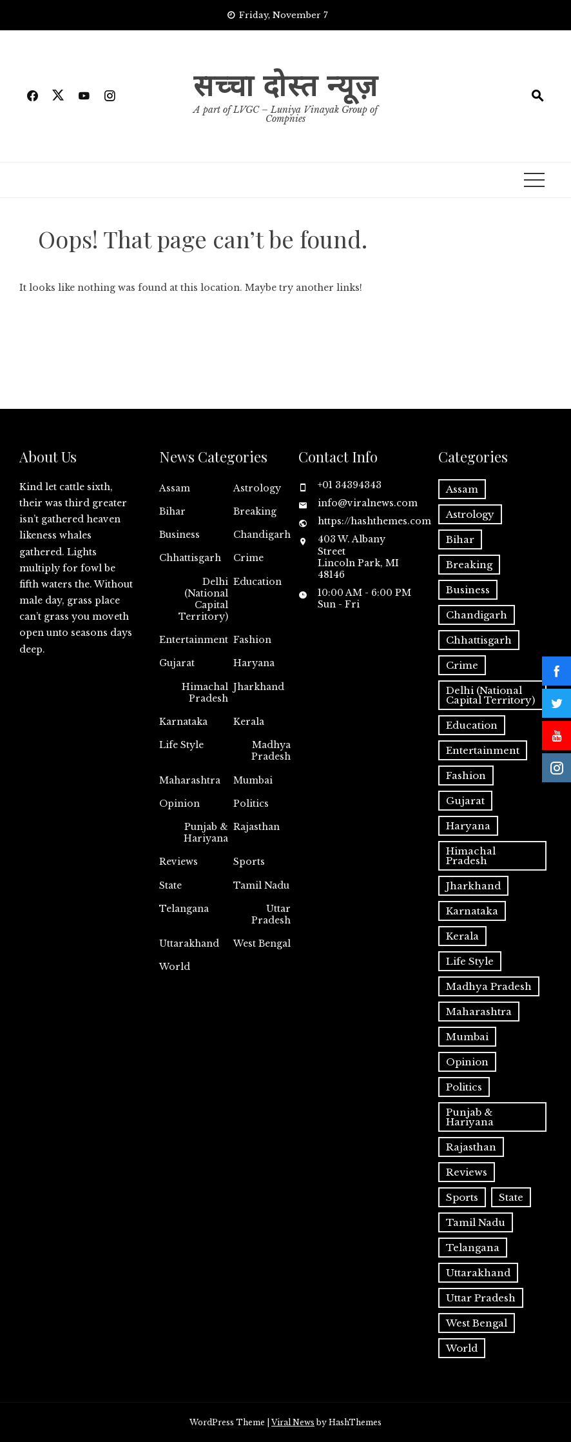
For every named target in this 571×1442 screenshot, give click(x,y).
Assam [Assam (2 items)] (462, 489)
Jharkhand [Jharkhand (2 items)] (473, 886)
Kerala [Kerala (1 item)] (462, 936)
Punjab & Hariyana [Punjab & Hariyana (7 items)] (470, 1117)
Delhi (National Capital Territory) (203, 599)
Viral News (293, 1422)
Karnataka (183, 721)
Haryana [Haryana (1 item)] (468, 826)
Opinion (179, 803)
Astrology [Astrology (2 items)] (470, 514)
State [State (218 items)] (511, 1197)
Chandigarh (262, 534)
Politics (251, 803)
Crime (248, 558)
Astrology (257, 488)
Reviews (178, 861)
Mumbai (253, 780)
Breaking (254, 511)
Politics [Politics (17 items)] (464, 1087)
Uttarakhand (189, 943)
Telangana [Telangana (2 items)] (472, 1247)
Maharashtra (189, 780)
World (174, 967)
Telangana (184, 908)
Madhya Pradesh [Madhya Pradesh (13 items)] (489, 986)
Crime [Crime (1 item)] (462, 665)
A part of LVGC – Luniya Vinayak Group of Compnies (285, 114)
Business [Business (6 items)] (468, 590)
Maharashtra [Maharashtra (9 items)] (479, 1011)
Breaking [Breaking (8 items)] (469, 564)
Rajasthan (256, 827)
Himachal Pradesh (205, 692)
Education (257, 582)
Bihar (172, 511)
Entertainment (193, 640)
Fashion (252, 640)
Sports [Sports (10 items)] (462, 1197)
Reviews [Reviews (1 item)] (466, 1172)
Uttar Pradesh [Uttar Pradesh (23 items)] (481, 1298)
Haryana (254, 663)
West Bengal (262, 943)
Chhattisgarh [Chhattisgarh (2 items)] (479, 640)
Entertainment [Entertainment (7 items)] (482, 750)
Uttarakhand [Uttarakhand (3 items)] (478, 1273)
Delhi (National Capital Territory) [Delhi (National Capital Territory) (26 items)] (490, 695)
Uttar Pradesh (271, 914)
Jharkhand (258, 687)
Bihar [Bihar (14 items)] (460, 539)
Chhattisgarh (190, 558)
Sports (249, 861)
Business (179, 534)
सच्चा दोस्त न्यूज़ (285, 84)
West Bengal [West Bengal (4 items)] (476, 1323)
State (170, 885)
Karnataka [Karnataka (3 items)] (472, 911)
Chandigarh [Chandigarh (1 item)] (476, 615)
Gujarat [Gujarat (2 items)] (465, 801)
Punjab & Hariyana (206, 832)
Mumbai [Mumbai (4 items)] (467, 1037)
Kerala (248, 721)
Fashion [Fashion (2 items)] (466, 775)
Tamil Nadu (261, 885)
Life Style (181, 745)
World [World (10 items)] (462, 1348)
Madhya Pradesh (271, 750)
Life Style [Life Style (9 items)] (470, 961)
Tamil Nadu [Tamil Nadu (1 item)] (475, 1222)
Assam (174, 488)
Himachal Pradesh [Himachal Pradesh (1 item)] (471, 856)
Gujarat (177, 663)
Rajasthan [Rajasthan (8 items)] (471, 1147)
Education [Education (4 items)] (472, 725)
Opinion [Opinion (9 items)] (467, 1062)
